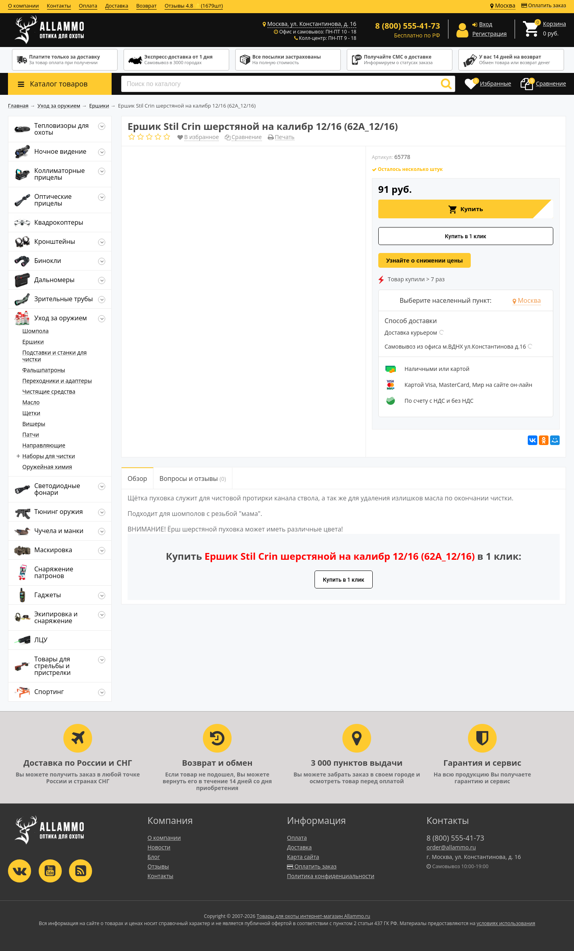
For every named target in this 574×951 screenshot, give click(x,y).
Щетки (31, 413)
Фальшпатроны (43, 370)
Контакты (59, 5)
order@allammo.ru (451, 847)
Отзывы (158, 866)
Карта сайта (303, 857)
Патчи (30, 434)
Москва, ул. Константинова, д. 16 (311, 23)
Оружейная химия (47, 467)
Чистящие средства (48, 391)
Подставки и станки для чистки (54, 356)
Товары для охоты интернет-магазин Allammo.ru (313, 916)
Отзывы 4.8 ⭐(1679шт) (194, 5)
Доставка (116, 5)
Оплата (88, 5)
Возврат (146, 5)
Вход (485, 24)
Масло (31, 402)
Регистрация (489, 33)
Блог (153, 857)
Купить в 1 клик (465, 236)
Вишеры (33, 423)
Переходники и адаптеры (57, 380)
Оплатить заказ (543, 5)
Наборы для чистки (48, 456)
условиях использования (506, 923)
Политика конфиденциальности (330, 876)
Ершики (33, 341)
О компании (23, 5)
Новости (158, 847)
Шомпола (35, 331)
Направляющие (43, 445)
